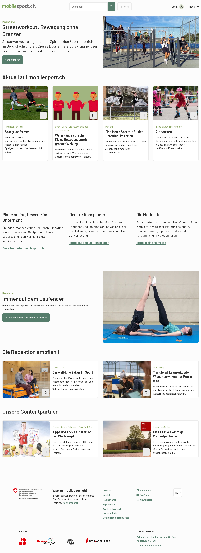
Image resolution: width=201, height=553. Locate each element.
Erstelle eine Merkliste (151, 242)
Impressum (109, 504)
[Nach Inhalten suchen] (88, 6)
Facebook (143, 490)
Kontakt (107, 495)
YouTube (143, 495)
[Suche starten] (111, 6)
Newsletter (144, 499)
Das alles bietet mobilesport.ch (23, 248)
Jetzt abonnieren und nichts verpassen (26, 317)
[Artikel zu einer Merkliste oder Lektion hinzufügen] (43, 115)
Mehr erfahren (12, 59)
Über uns (108, 490)
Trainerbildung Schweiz (149, 545)
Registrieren (110, 499)
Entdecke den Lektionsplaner (89, 242)
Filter (124, 6)
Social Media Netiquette (116, 517)
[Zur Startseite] (19, 6)
